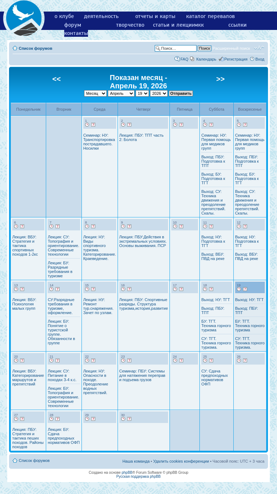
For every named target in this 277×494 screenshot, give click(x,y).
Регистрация (235, 59)
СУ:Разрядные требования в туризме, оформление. (61, 306)
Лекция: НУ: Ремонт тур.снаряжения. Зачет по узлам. (98, 306)
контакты (76, 33)
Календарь (206, 59)
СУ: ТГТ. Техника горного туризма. (216, 342)
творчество (130, 24)
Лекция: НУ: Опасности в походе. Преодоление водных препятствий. (95, 382)
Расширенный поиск (231, 48)
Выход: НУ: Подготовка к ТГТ (213, 241)
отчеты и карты (155, 16)
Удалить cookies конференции (181, 461)
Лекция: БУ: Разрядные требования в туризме (60, 269)
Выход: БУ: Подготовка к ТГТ (213, 178)
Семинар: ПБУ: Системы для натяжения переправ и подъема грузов (142, 375)
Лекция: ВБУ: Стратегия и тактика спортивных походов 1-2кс (25, 245)
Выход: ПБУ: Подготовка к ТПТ (213, 161)
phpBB (127, 473)
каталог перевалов (210, 16)
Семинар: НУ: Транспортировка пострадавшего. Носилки (99, 141)
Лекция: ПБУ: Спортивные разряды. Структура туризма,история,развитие (143, 303)
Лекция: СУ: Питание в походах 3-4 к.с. (62, 375)
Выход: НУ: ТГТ (215, 299)
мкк (199, 24)
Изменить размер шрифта (259, 48)
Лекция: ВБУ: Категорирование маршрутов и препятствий (28, 377)
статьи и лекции (174, 24)
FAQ (184, 59)
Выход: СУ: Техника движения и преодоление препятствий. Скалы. (213, 202)
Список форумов (35, 48)
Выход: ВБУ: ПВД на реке (212, 256)
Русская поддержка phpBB (138, 476)
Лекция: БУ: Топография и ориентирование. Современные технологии (63, 397)
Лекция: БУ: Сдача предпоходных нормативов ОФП (64, 436)
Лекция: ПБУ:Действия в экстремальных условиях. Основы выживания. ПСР (143, 241)
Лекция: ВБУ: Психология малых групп (24, 303)
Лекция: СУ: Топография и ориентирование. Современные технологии (63, 245)
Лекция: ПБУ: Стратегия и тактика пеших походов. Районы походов (28, 438)
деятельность (101, 16)
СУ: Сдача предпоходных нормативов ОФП (214, 377)
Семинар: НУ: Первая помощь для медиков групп (216, 141)
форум (72, 24)
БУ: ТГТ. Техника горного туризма (216, 325)
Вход (259, 59)
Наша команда (135, 461)
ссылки (237, 24)
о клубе (64, 16)
